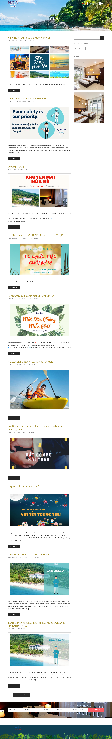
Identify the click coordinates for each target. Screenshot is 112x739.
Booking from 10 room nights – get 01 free (31, 295)
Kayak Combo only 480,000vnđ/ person (30, 361)
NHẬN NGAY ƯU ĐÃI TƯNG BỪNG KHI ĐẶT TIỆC (35, 235)
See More (13, 90)
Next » (26, 694)
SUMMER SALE (16, 166)
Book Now (93, 3)
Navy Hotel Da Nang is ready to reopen (29, 554)
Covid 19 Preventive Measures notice (28, 98)
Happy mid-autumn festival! (23, 486)
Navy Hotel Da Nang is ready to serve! (29, 37)
